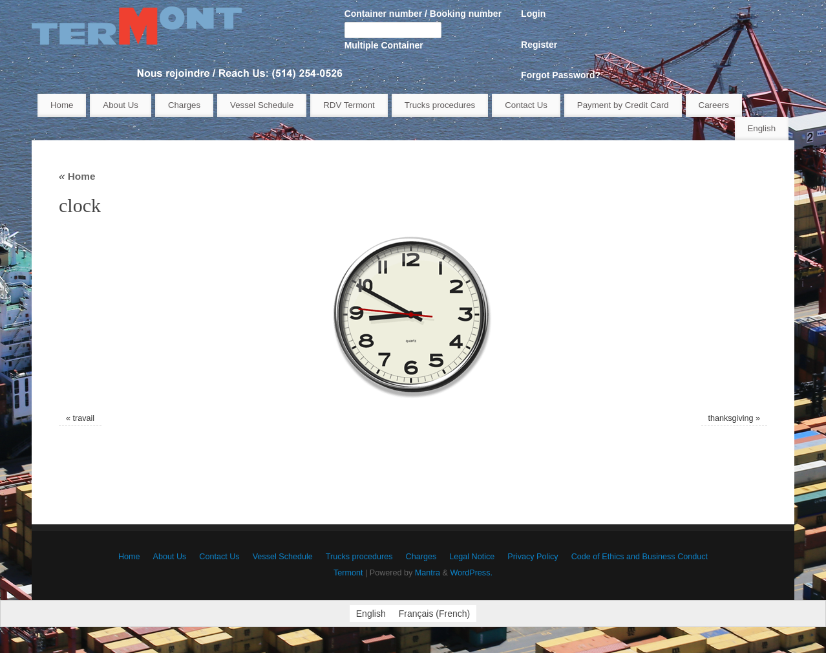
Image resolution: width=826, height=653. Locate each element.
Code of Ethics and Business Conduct (639, 556)
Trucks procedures (440, 105)
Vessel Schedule (261, 105)
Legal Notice (471, 556)
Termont (348, 572)
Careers (714, 105)
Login (533, 13)
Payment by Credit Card (623, 105)
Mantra (427, 572)
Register (539, 44)
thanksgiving (731, 418)
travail (83, 418)
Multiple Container (383, 45)
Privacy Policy (532, 556)
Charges (184, 105)
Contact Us (526, 105)
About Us (120, 105)
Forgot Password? (560, 75)
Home (61, 105)
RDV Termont (349, 105)
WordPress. (471, 572)
